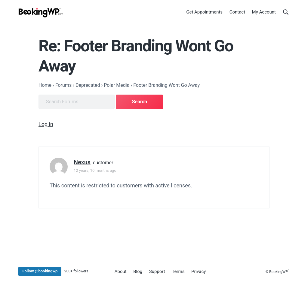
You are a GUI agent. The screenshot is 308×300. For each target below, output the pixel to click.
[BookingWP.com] (40, 13)
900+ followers (76, 271)
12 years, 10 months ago (95, 170)
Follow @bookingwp (39, 271)
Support (157, 271)
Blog (137, 271)
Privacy (198, 271)
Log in (45, 124)
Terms (178, 271)
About (121, 271)
